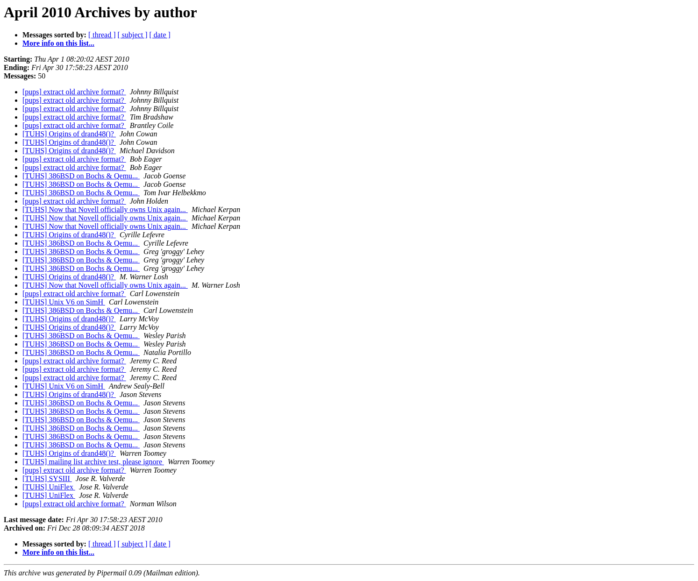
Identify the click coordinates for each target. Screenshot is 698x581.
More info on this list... (58, 43)
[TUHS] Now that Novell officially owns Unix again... (105, 209)
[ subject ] (133, 35)
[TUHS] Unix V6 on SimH (63, 302)
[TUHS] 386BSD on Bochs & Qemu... (81, 176)
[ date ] (160, 35)
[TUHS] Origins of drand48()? (69, 134)
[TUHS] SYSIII (47, 478)
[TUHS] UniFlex (48, 487)
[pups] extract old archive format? (74, 92)
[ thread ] (102, 35)
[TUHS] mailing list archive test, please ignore (93, 462)
